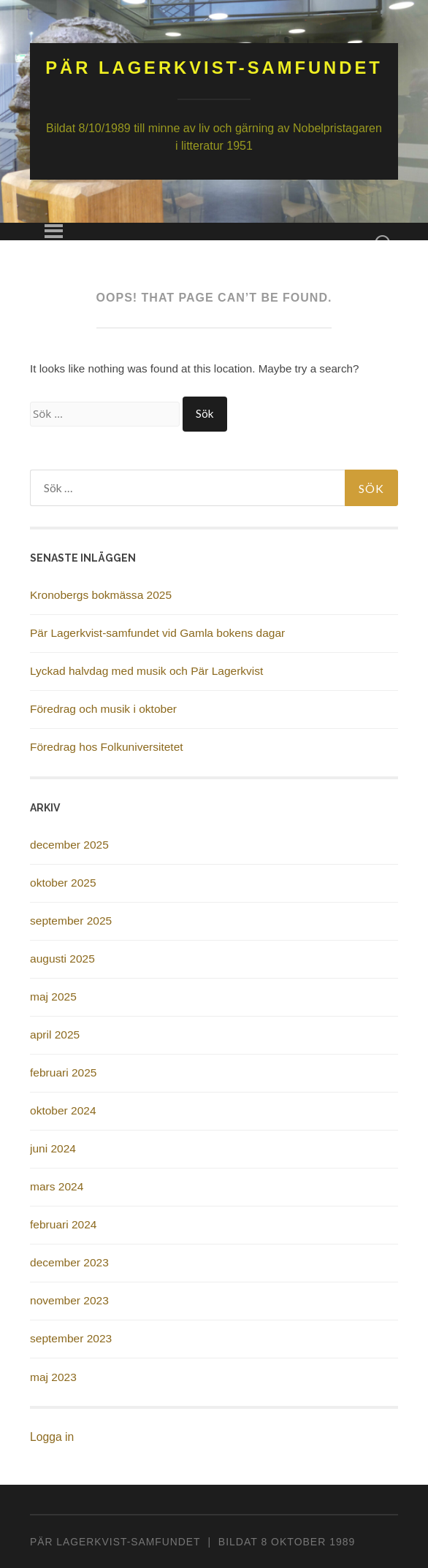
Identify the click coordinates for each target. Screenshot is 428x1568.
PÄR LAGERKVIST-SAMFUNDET (115, 1542)
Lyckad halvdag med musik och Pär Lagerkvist (146, 671)
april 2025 (55, 1034)
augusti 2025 (62, 958)
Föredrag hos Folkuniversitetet (106, 747)
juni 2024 (53, 1148)
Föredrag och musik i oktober (103, 709)
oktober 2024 (63, 1110)
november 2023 (69, 1300)
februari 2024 (63, 1224)
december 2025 (69, 844)
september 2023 (71, 1338)
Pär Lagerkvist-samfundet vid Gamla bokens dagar (157, 633)
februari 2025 (63, 1072)
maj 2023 (53, 1377)
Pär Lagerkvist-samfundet (214, 67)
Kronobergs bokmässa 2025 (101, 595)
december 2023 (69, 1262)
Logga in (52, 1437)
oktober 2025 (63, 882)
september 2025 (71, 920)
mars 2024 (56, 1186)
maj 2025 (53, 996)
